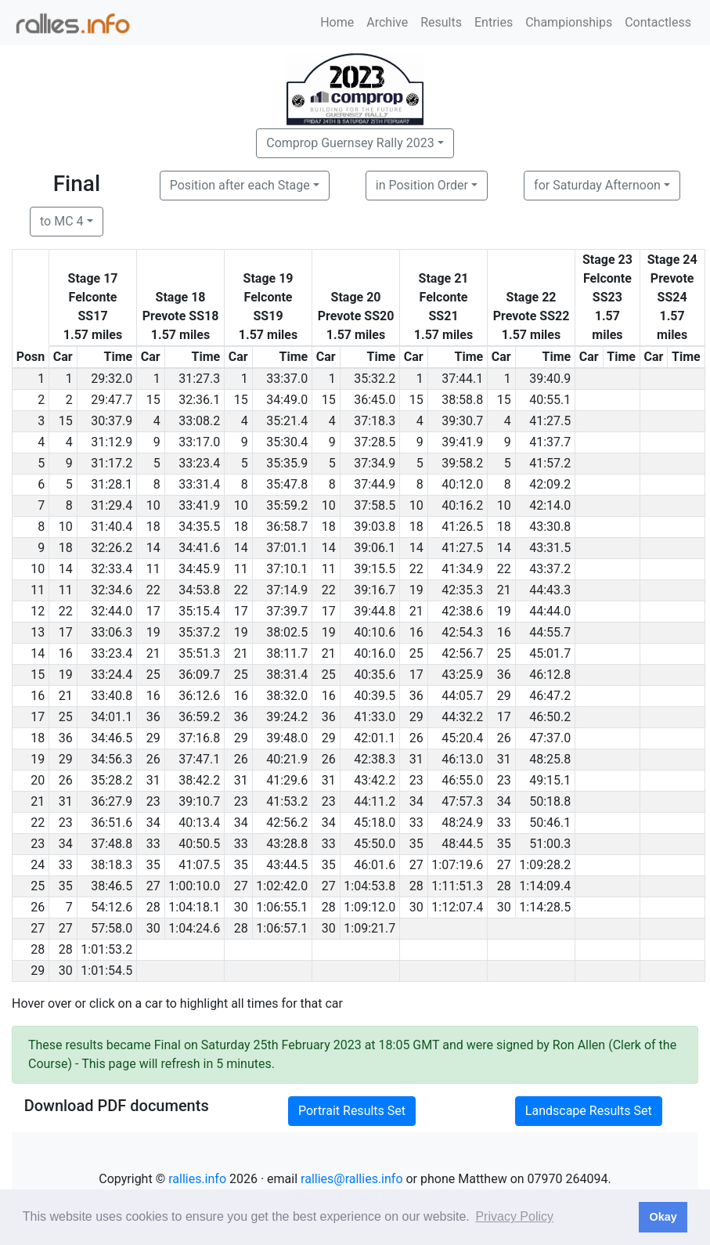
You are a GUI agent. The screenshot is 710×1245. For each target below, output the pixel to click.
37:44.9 (374, 484)
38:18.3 (111, 864)
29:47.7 (111, 399)
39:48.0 (287, 738)
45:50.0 (374, 843)
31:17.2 (111, 463)
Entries (493, 22)
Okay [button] (662, 1217)
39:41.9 (462, 442)
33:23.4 (199, 463)
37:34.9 (374, 463)
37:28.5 (374, 442)
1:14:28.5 (545, 907)
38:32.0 (287, 695)
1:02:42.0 (282, 886)
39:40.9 (550, 378)
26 (416, 738)
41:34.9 (462, 568)
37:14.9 (287, 590)
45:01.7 (550, 653)
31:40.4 (111, 526)
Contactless (658, 22)
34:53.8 (199, 590)
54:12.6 (111, 907)
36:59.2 (199, 716)
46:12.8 (550, 674)
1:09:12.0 (369, 907)
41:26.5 (462, 526)
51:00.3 (550, 843)
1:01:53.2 (106, 949)
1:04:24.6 (194, 928)
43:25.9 (462, 674)
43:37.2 (550, 568)
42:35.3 (462, 590)
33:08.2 (199, 420)
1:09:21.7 (369, 928)
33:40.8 (111, 695)
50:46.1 (550, 822)
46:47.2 (550, 695)
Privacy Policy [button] (514, 1216)
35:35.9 (287, 463)
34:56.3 (111, 759)
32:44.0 (111, 611)
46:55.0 (462, 780)
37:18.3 (374, 420)
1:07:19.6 (457, 864)
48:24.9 (462, 822)
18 (153, 526)
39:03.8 (374, 526)
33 (416, 822)
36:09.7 (199, 674)
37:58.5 (374, 505)
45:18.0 (374, 822)
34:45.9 (199, 568)
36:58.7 (287, 526)
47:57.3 (462, 801)
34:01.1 (111, 716)
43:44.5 (287, 864)
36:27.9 (111, 801)
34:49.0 (287, 399)
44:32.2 (462, 716)
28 (416, 886)
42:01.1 (374, 738)
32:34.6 (111, 590)
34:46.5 (111, 738)
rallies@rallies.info (351, 1178)
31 (416, 759)
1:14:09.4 (545, 886)
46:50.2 (550, 716)
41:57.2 (550, 463)
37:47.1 (199, 759)
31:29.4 (111, 505)
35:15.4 (199, 611)
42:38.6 (462, 611)
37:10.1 (287, 568)
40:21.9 (287, 759)
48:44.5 (462, 843)
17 (153, 611)
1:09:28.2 (545, 864)
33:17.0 (199, 442)
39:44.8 (374, 611)
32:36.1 (199, 399)
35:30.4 (287, 442)
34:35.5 (199, 526)
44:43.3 (550, 590)
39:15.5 (374, 568)
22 (416, 568)
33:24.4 (111, 674)
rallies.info (197, 1178)
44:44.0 (550, 611)
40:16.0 (374, 653)
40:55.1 (550, 399)
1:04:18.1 (194, 907)
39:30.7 (462, 420)
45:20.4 (462, 738)
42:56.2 (287, 822)
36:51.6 (111, 822)
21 (504, 590)
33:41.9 (199, 505)
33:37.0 (287, 378)
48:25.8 (550, 759)
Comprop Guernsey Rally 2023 (350, 142)
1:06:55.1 (282, 907)
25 (416, 653)
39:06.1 (374, 547)
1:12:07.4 (457, 907)
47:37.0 (550, 738)
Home (337, 22)
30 (241, 907)
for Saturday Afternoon (597, 185)
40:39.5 (374, 695)
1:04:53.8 (369, 886)
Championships (568, 22)
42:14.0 (550, 505)
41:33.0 (374, 716)
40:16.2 (462, 505)
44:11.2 (374, 801)
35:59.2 (287, 505)
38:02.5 (287, 632)
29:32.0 (111, 378)
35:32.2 (374, 378)
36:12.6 (199, 695)
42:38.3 (374, 759)
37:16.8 (199, 738)
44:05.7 (462, 695)
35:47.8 (287, 484)
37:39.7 (287, 611)
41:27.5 (550, 420)
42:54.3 (462, 632)
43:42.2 (374, 780)
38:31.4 (287, 674)
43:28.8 (287, 843)
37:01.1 (287, 547)
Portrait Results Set (351, 1110)
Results (441, 22)
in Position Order (422, 185)
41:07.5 (199, 864)
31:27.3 (199, 378)
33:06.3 (111, 632)
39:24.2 (287, 716)
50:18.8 (550, 801)
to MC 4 (62, 221)
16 (416, 632)
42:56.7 (462, 653)
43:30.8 (550, 526)
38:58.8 (462, 399)
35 (416, 843)
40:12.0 (462, 484)
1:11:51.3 (457, 886)
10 (153, 505)
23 (416, 780)
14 (153, 547)
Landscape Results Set (588, 1110)
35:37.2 (199, 632)
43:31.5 (550, 547)
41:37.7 (550, 442)
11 (153, 568)
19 (416, 590)
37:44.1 (462, 378)
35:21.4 (287, 420)
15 (153, 399)
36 (504, 674)
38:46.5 (111, 886)
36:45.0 (374, 399)
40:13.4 (199, 822)
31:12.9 (111, 442)
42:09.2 (550, 484)
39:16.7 (374, 590)
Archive (387, 22)
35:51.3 (199, 653)
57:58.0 (111, 928)
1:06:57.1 (282, 928)
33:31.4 (199, 484)
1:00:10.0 (194, 886)
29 (504, 695)
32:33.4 (111, 568)
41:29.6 (287, 780)
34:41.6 (199, 547)
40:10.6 (374, 632)
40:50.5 (199, 843)
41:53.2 (287, 801)
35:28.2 (111, 780)
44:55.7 (550, 632)
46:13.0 (462, 759)
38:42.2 (199, 780)
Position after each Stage (240, 185)
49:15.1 (550, 780)
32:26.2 (111, 547)
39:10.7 (199, 801)
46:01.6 (374, 864)
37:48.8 (111, 843)
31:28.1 (111, 484)
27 (416, 864)
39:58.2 (462, 463)
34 (416, 801)
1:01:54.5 (106, 970)
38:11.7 (287, 653)
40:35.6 (374, 674)
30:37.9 (111, 420)
